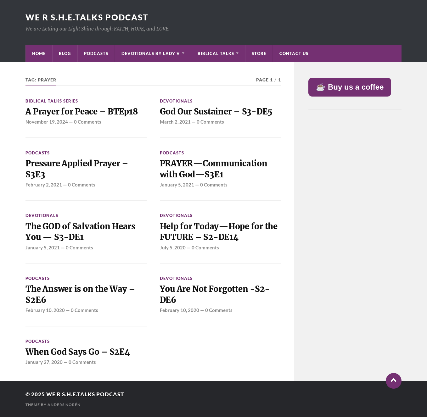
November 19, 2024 (46, 122)
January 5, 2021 (177, 184)
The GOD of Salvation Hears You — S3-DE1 (80, 231)
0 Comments (87, 122)
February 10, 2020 (45, 310)
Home (39, 53)
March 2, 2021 (175, 122)
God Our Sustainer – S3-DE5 (216, 112)
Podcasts (96, 53)
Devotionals (176, 100)
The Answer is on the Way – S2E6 (80, 294)
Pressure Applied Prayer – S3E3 (76, 168)
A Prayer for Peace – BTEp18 (81, 112)
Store (259, 53)
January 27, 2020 (44, 362)
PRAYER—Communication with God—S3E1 (213, 168)
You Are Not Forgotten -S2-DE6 (215, 294)
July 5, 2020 (173, 247)
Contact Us (293, 53)
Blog (65, 53)
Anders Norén (64, 404)
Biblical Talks (216, 53)
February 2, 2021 (43, 184)
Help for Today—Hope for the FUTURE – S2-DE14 (219, 231)
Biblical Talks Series (51, 100)
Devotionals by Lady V (150, 53)
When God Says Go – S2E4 (77, 352)
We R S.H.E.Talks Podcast (87, 17)
